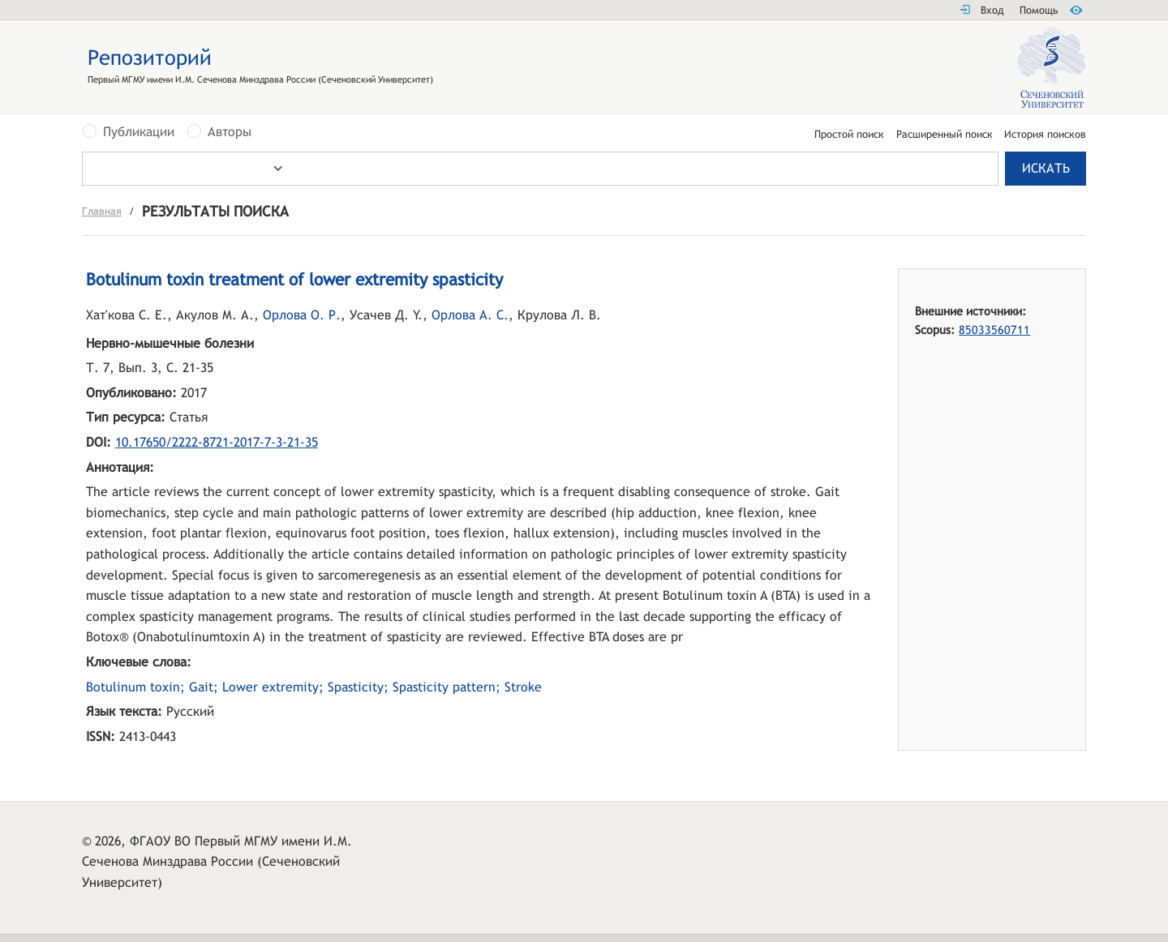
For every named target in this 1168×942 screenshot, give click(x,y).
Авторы (229, 132)
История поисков (1045, 135)
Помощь (1039, 10)
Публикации (138, 132)
